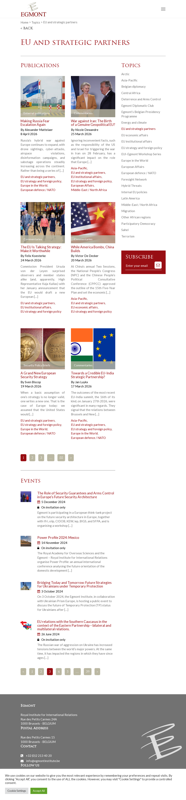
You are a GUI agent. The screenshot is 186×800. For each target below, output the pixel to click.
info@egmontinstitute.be (43, 761)
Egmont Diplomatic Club (137, 105)
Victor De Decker (87, 256)
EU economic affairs (84, 307)
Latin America (130, 198)
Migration (128, 211)
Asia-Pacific (79, 168)
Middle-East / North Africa (89, 190)
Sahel (125, 230)
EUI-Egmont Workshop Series (141, 154)
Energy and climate (134, 122)
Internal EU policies (134, 192)
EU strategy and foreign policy (41, 181)
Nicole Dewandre (86, 129)
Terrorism (127, 236)
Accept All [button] (39, 790)
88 (61, 458)
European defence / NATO (38, 190)
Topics (35, 22)
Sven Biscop (33, 382)
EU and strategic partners (38, 177)
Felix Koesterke (35, 256)
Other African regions (136, 217)
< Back (27, 28)
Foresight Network (134, 179)
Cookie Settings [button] (16, 790)
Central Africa (130, 93)
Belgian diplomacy (133, 86)
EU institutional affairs (86, 177)
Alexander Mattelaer (39, 129)
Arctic (125, 74)
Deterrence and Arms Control (141, 99)
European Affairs (82, 185)
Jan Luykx (81, 382)
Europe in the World (34, 185)
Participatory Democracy (138, 223)
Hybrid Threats (131, 185)
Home (24, 22)
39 (87, 672)
